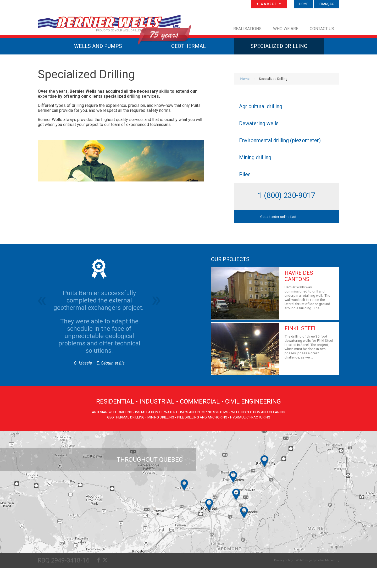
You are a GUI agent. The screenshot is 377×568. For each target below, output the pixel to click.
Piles (245, 174)
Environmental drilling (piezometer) (280, 140)
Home (245, 79)
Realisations (247, 28)
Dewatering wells (259, 123)
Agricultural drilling (260, 106)
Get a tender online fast (278, 216)
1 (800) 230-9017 (286, 195)
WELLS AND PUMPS (98, 46)
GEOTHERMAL (188, 46)
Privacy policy (283, 560)
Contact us (322, 28)
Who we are (285, 28)
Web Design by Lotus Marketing (317, 560)
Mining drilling (255, 157)
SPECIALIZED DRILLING (279, 46)
